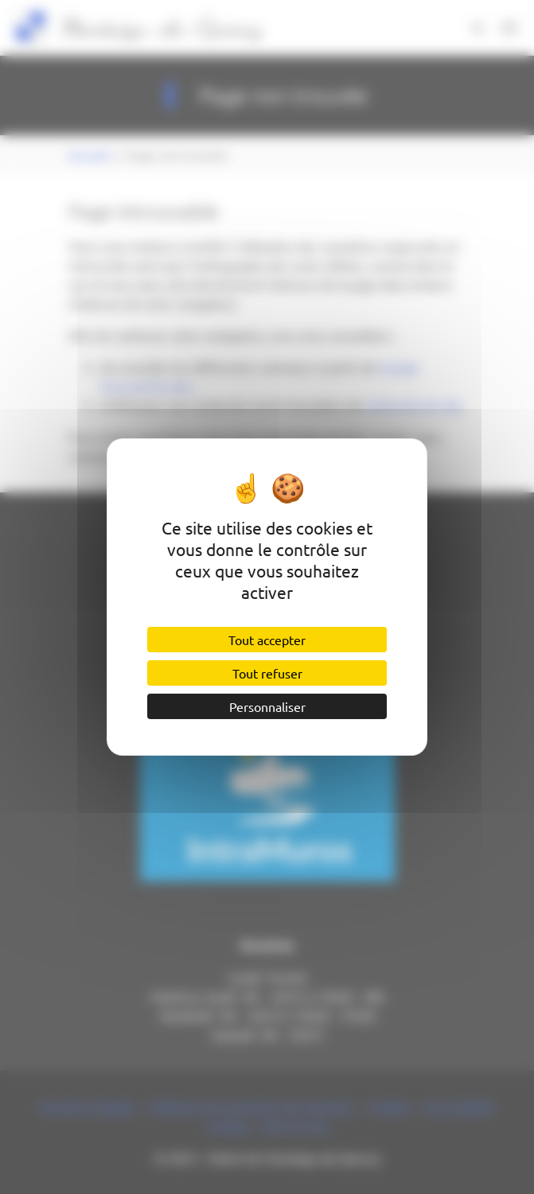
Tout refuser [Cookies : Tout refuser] (267, 673)
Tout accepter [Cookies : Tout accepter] (267, 640)
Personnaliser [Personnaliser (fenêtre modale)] (267, 706)
